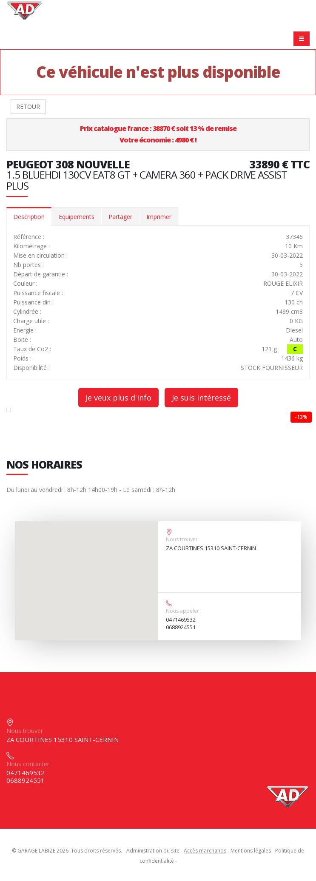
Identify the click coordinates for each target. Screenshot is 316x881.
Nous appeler (182, 610)
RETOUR (28, 106)
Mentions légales (251, 850)
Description (29, 217)
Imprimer (158, 217)
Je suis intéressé (201, 397)
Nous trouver (182, 539)
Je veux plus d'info (118, 397)
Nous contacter (27, 764)
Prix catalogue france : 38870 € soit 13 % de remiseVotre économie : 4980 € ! (158, 134)
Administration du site (152, 850)
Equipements (76, 217)
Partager (120, 217)
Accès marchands (205, 850)
